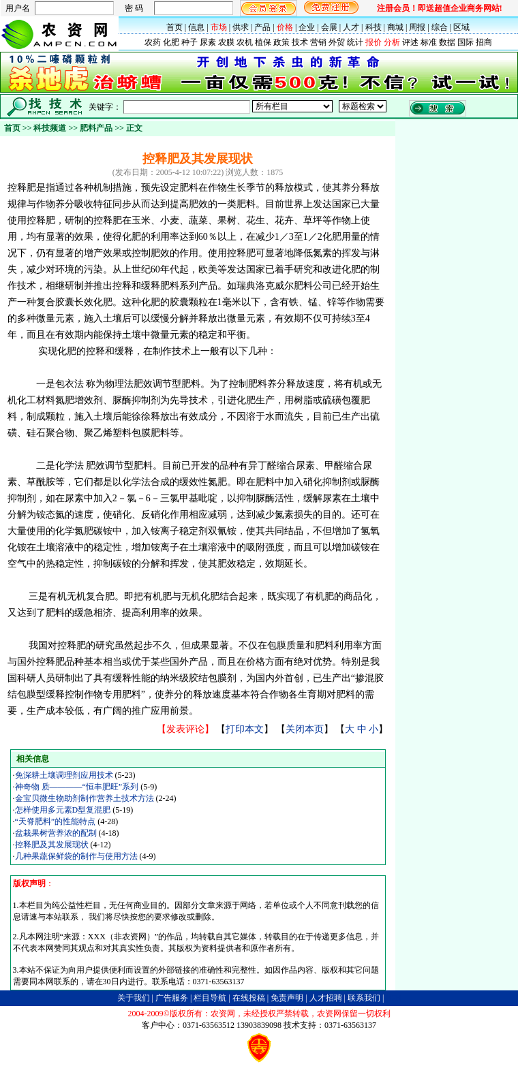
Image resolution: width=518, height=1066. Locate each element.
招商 (484, 42)
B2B (393, 998)
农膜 (226, 42)
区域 (461, 27)
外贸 (337, 42)
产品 (262, 27)
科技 (373, 27)
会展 (329, 27)
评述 (410, 42)
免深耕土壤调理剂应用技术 (65, 775)
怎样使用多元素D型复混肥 (64, 810)
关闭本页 (305, 729)
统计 (355, 42)
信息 (196, 27)
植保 (263, 42)
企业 (307, 27)
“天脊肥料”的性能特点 (56, 821)
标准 (429, 42)
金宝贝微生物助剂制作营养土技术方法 (85, 798)
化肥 (171, 42)
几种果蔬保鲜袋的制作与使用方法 (77, 856)
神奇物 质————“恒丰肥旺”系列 (78, 786)
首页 (174, 27)
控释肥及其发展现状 (53, 844)
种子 (189, 42)
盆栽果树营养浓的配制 (57, 833)
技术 (300, 42)
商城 (395, 27)
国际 (465, 42)
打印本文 (245, 729)
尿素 (208, 42)
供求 (240, 27)
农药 (152, 42)
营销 (318, 42)
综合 (439, 27)
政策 (281, 42)
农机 (245, 42)
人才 (351, 27)
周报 (417, 27)
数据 (447, 42)
